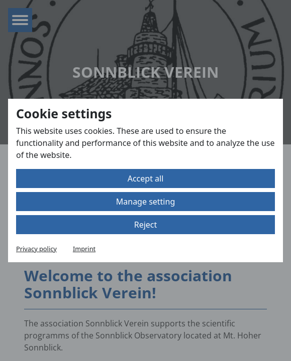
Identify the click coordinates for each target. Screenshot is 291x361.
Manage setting (145, 201)
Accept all (146, 178)
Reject (145, 224)
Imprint (84, 249)
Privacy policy (36, 249)
